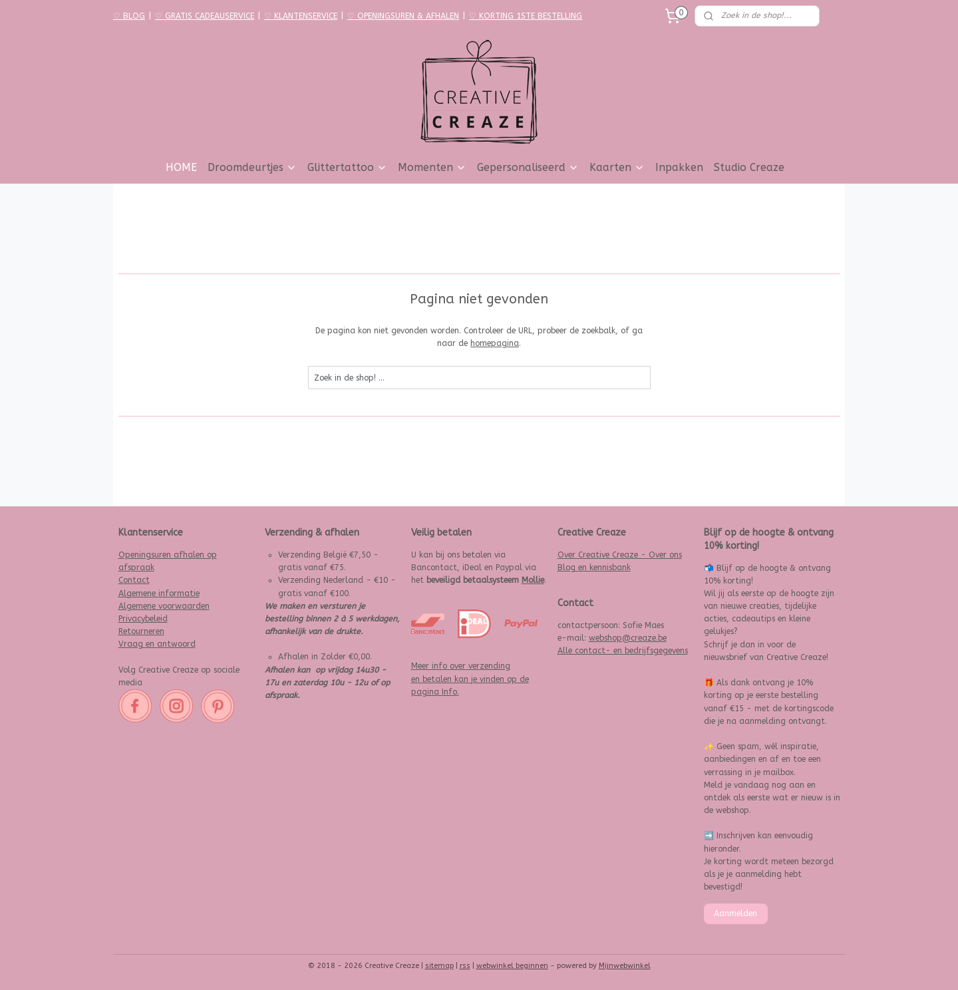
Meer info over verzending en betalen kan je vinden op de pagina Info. (470, 678)
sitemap (439, 965)
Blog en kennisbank (594, 567)
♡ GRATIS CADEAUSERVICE (204, 16)
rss (465, 965)
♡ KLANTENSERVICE (300, 16)
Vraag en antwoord (157, 644)
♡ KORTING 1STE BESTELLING (525, 16)
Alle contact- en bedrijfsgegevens (623, 650)
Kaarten (617, 167)
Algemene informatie (159, 593)
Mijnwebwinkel (625, 965)
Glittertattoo (347, 167)
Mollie (533, 580)
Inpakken (679, 167)
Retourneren (141, 631)
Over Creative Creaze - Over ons (620, 555)
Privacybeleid (143, 618)
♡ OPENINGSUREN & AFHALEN (403, 16)
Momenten (432, 167)
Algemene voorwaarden (164, 606)
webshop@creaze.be (628, 638)
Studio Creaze (749, 167)
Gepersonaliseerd (528, 167)
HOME (181, 167)
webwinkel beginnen (512, 965)
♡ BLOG (129, 16)
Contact (134, 580)
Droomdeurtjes (252, 167)
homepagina (494, 343)
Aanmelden (735, 913)
